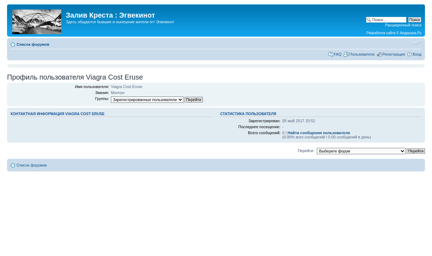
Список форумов (33, 44)
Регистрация (393, 54)
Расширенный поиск (403, 25)
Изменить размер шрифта (416, 43)
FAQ (338, 54)
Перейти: (306, 151)
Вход (417, 54)
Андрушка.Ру (410, 33)
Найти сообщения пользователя (319, 133)
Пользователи (362, 54)
